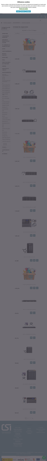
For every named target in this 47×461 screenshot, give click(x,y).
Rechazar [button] (23, 11)
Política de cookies (23, 8)
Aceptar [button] (18, 11)
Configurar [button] (28, 11)
